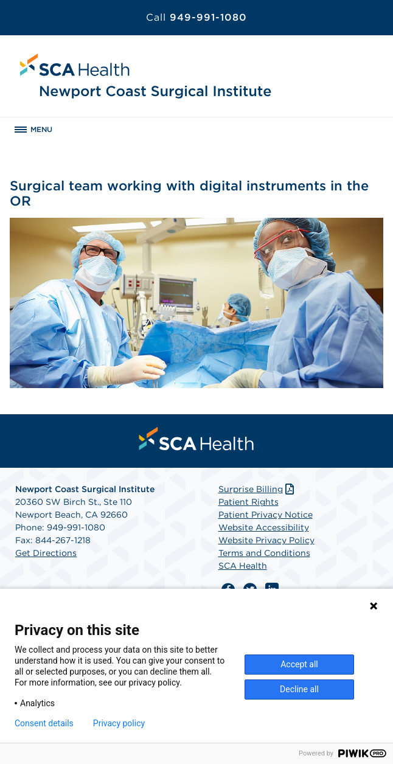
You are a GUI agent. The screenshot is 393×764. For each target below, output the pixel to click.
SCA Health (242, 566)
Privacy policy (119, 723)
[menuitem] (196, 438)
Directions (55, 553)
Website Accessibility (263, 527)
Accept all (299, 664)
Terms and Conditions (264, 553)
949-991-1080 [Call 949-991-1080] (196, 17)
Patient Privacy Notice (265, 514)
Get (24, 553)
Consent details (44, 723)
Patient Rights (248, 502)
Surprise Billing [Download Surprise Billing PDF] (257, 489)
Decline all (299, 689)
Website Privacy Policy (266, 540)
